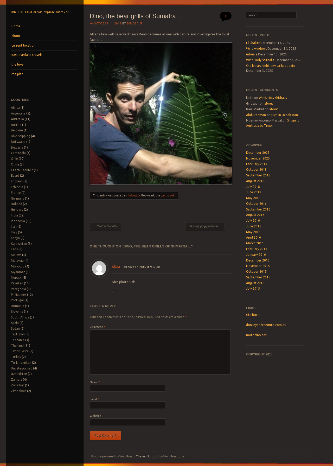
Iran (14, 226)
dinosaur (135, 23)
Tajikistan (18, 334)
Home (15, 26)
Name (95, 382)
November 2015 (258, 265)
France (16, 192)
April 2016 (253, 237)
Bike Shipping (20, 136)
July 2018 (253, 186)
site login (252, 314)
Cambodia (18, 153)
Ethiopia (17, 187)
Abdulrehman (256, 115)
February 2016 (256, 249)
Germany (17, 198)
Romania (17, 306)
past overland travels (26, 54)
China (15, 164)
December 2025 (258, 152)
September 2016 (258, 209)
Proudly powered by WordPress (112, 456)
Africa (15, 107)
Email (94, 399)
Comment (97, 326)
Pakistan (17, 283)
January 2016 (256, 254)
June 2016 (253, 226)
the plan (17, 74)
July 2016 (253, 220)
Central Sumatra (105, 226)
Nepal (15, 277)
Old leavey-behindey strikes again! (271, 65)
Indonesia (18, 221)
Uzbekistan (19, 373)
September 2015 (258, 277)
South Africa (20, 317)
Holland (16, 204)
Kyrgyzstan (19, 243)
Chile (14, 158)
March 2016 (255, 243)
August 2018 (255, 181)
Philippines (18, 294)
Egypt (15, 175)
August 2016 (255, 214)
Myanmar (18, 272)
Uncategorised (21, 368)
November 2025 (258, 158)
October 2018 (256, 169)
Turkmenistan (21, 362)
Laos (14, 249)
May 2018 (253, 198)
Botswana (18, 141)
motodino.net (256, 335)
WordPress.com (173, 456)
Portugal (17, 300)
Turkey (16, 357)
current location (23, 45)
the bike (17, 64)
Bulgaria (17, 147)
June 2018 (253, 192)
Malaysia (17, 260)
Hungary (17, 209)
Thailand (17, 345)
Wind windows (256, 48)
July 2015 (253, 288)
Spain (15, 322)
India (14, 215)
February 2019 (256, 164)
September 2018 (258, 175)
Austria (16, 124)
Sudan (15, 328)
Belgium (17, 130)
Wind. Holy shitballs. (260, 60)
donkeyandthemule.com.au (266, 325)
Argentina (18, 113)
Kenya (15, 238)
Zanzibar (17, 385)
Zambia (16, 379)
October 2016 (256, 203)
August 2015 (255, 283)
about (15, 35)
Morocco (17, 266)
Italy (14, 232)
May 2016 (253, 232)
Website (95, 415)
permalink (167, 195)
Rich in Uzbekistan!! (285, 115)
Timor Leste (20, 351)
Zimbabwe (18, 391)
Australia (17, 119)
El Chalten (253, 42)
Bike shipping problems (205, 226)
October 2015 (256, 271)
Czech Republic (22, 170)
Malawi (16, 255)
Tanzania (17, 340)
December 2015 (258, 260)
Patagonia (18, 289)
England (17, 181)
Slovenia (17, 311)
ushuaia (251, 54)
